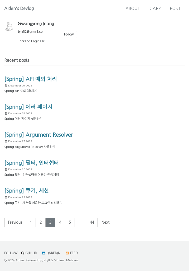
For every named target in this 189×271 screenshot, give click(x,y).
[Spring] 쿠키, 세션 (26, 190)
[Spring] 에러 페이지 (28, 107)
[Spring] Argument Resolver (38, 134)
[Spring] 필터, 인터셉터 (31, 163)
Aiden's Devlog (19, 8)
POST (175, 8)
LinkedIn (51, 253)
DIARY (154, 8)
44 (92, 222)
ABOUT (132, 8)
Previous (15, 222)
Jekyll (46, 260)
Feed (71, 253)
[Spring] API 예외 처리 (30, 79)
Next (105, 222)
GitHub (29, 253)
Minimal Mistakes (66, 260)
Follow (69, 34)
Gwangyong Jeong (36, 24)
